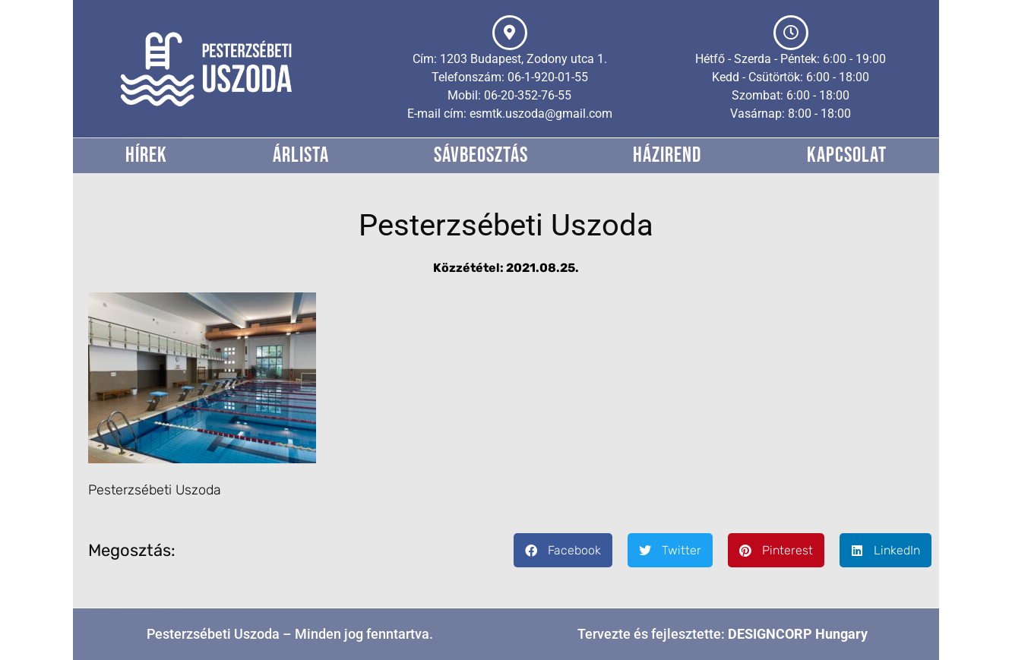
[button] (563, 550)
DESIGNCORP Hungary (798, 634)
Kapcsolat (847, 155)
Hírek (146, 155)
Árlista (301, 155)
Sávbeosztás (481, 155)
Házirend (667, 155)
